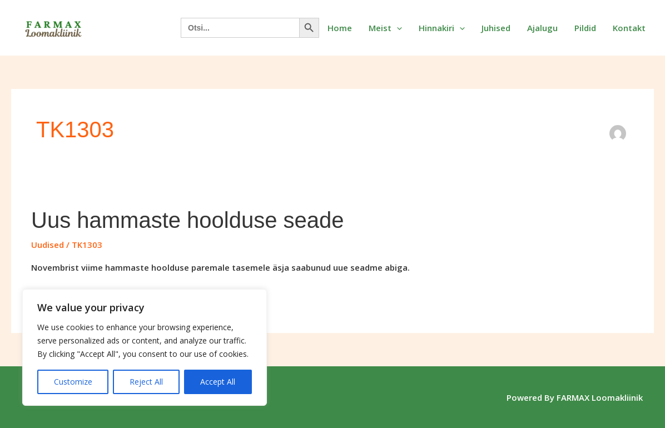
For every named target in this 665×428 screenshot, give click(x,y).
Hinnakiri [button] (442, 27)
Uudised (47, 244)
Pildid (585, 27)
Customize (73, 381)
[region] (144, 347)
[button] (396, 27)
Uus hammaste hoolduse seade (187, 220)
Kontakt (629, 27)
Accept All (217, 381)
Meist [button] (385, 27)
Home (339, 27)
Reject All (146, 381)
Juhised (496, 27)
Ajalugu (542, 27)
